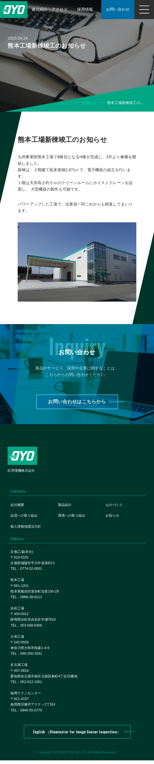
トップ (66, 103)
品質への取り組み (24, 516)
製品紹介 (65, 506)
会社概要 (17, 506)
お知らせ (89, 103)
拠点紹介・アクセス (48, 6)
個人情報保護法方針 (25, 527)
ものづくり (114, 506)
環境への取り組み (71, 516)
